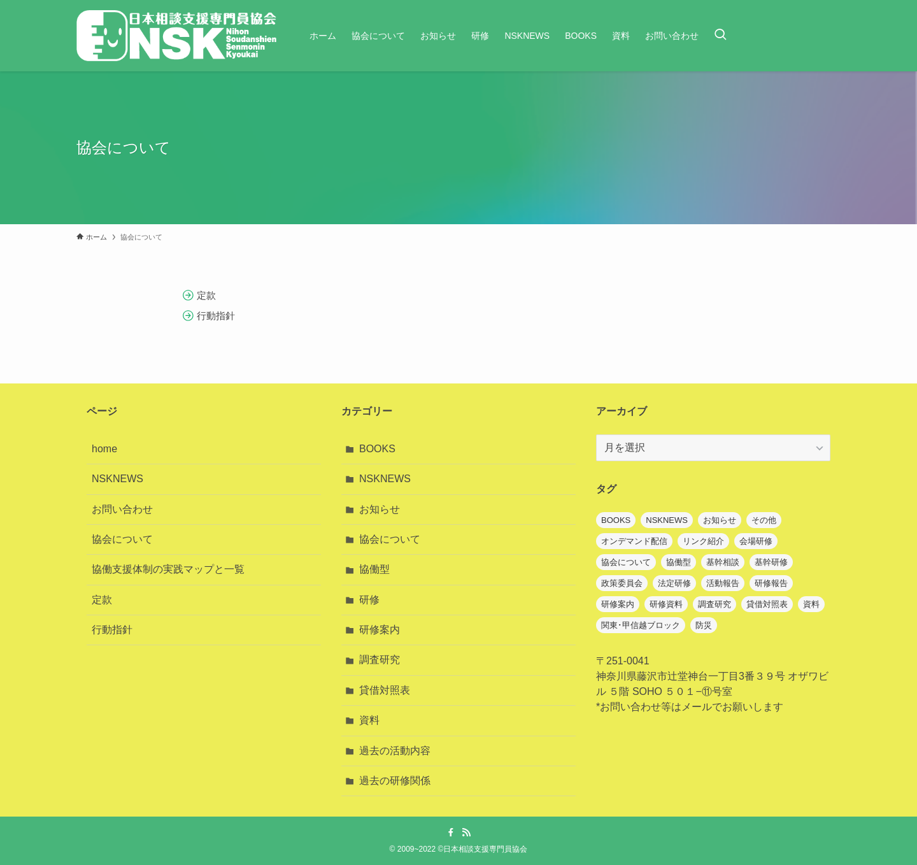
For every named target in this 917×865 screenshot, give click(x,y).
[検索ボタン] (720, 35)
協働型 (374, 569)
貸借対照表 (384, 690)
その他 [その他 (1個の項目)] (763, 520)
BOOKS (377, 448)
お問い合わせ (122, 509)
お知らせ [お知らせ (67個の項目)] (719, 520)
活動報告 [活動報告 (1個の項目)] (722, 583)
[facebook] (451, 832)
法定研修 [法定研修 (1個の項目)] (674, 583)
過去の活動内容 (394, 750)
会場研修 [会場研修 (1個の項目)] (755, 541)
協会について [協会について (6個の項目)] (626, 562)
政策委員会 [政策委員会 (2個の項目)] (622, 583)
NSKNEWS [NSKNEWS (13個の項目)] (667, 520)
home (104, 448)
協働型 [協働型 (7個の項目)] (678, 562)
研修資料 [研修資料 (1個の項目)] (666, 604)
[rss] (466, 832)
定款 (102, 599)
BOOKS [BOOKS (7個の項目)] (615, 520)
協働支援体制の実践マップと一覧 (168, 569)
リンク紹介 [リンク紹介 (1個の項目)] (703, 541)
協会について (122, 539)
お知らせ (379, 509)
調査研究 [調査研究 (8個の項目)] (714, 604)
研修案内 (379, 629)
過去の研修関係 (394, 780)
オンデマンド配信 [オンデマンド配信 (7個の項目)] (634, 541)
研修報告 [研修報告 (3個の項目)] (771, 583)
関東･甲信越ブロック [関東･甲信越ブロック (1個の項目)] (640, 625)
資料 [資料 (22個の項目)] (811, 604)
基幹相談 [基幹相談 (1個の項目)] (722, 562)
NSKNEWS (117, 478)
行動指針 (112, 629)
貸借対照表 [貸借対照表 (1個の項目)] (767, 604)
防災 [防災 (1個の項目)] (703, 625)
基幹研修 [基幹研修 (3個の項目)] (771, 562)
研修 (369, 599)
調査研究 (379, 659)
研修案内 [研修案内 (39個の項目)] (617, 604)
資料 (369, 720)
